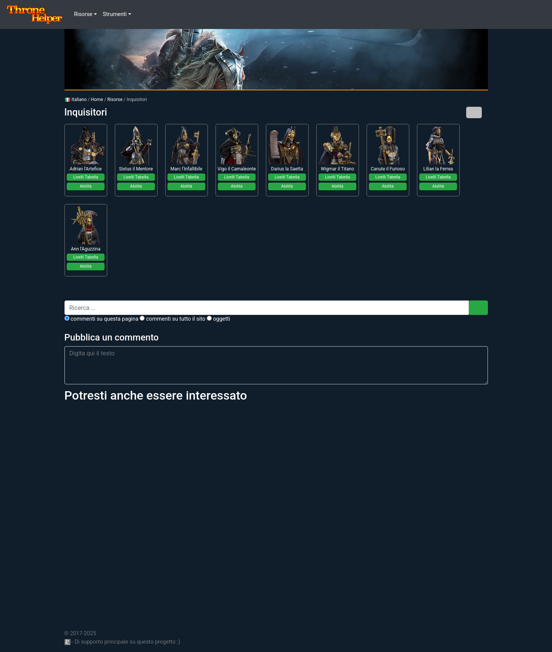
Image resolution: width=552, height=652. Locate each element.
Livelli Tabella (85, 177)
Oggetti (218, 319)
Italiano (75, 99)
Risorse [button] (83, 14)
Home (97, 99)
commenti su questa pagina (101, 319)
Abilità (86, 186)
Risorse (114, 99)
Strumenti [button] (115, 14)
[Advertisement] (276, 511)
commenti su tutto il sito (172, 319)
